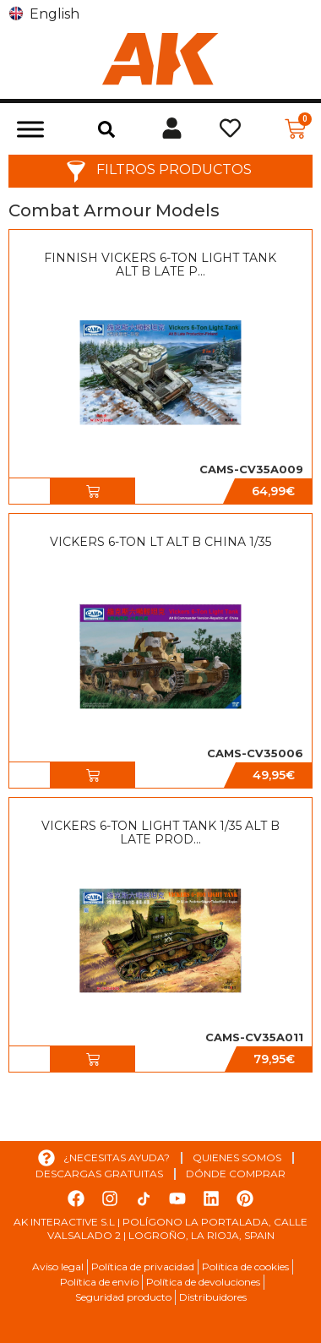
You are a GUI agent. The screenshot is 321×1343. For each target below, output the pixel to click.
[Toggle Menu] (30, 129)
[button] (106, 129)
